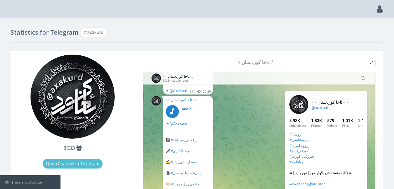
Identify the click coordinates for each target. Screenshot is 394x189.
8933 (123, 147)
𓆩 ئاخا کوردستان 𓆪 (275, 62)
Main (12, 25)
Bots (31, 78)
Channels (31, 51)
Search (13, 38)
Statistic (31, 92)
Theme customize (23, 182)
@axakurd (21, 104)
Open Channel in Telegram (123, 163)
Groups (31, 65)
